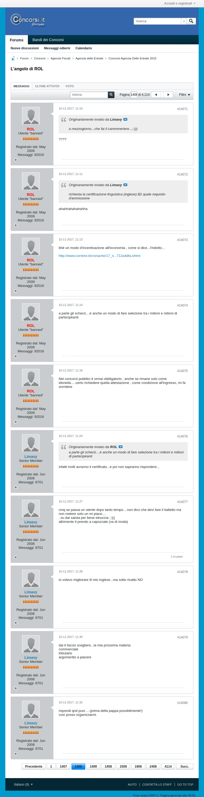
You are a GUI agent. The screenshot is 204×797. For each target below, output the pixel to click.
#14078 (182, 572)
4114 (168, 766)
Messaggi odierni (57, 48)
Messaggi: (25, 155)
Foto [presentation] (70, 86)
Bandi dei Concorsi (48, 40)
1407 (63, 766)
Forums (16, 40)
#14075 (182, 371)
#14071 (182, 109)
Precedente (33, 766)
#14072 (182, 174)
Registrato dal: (27, 147)
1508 (123, 766)
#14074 (182, 305)
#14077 (182, 502)
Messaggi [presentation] (21, 86)
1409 (93, 766)
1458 (108, 766)
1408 (78, 766)
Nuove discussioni (25, 48)
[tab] (21, 86)
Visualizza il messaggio (125, 119)
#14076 (182, 436)
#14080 (182, 703)
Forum (24, 58)
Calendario (83, 48)
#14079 (182, 637)
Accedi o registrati (180, 3)
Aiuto (132, 784)
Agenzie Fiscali (60, 58)
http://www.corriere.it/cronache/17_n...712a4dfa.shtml (99, 256)
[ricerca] (160, 21)
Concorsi (39, 58)
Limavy (30, 456)
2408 (153, 766)
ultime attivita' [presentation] (47, 86)
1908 (138, 766)
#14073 (182, 240)
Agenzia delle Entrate (89, 58)
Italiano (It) (23, 784)
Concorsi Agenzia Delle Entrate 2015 (132, 58)
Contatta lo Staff (157, 784)
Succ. (184, 766)
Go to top (185, 784)
